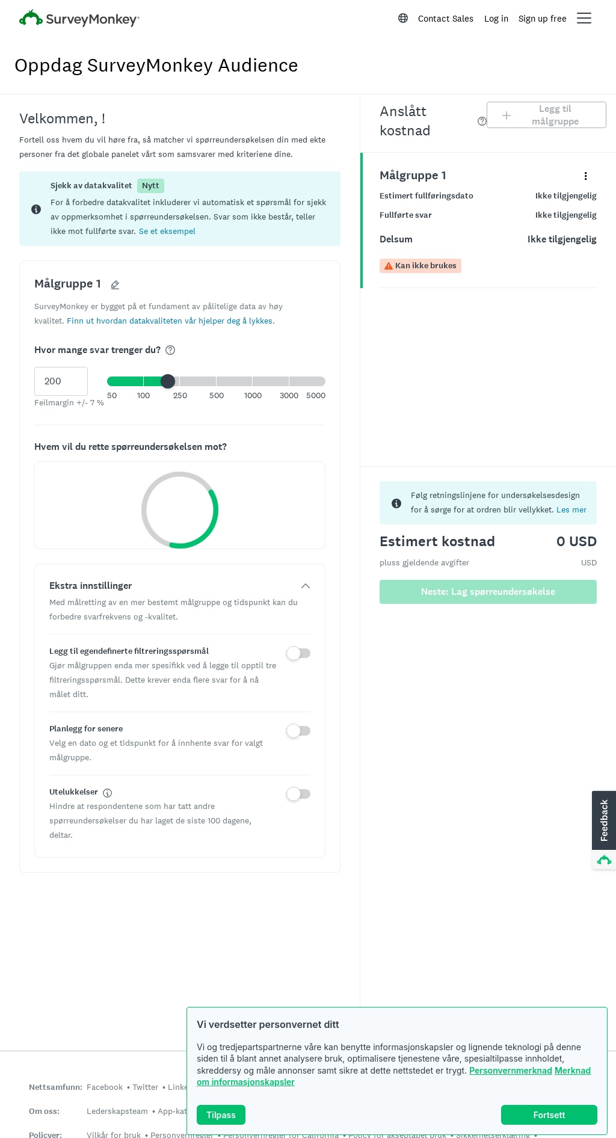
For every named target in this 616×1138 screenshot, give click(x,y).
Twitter (145, 1086)
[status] (179, 208)
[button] (167, 230)
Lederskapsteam (117, 1111)
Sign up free (543, 18)
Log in (496, 18)
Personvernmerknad (510, 1070)
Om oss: (44, 1111)
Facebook (105, 1086)
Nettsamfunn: (55, 1087)
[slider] (168, 381)
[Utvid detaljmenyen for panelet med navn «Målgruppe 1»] (585, 175)
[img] (170, 350)
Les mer (571, 509)
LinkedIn (184, 1086)
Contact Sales (445, 18)
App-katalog (180, 1111)
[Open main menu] (584, 18)
